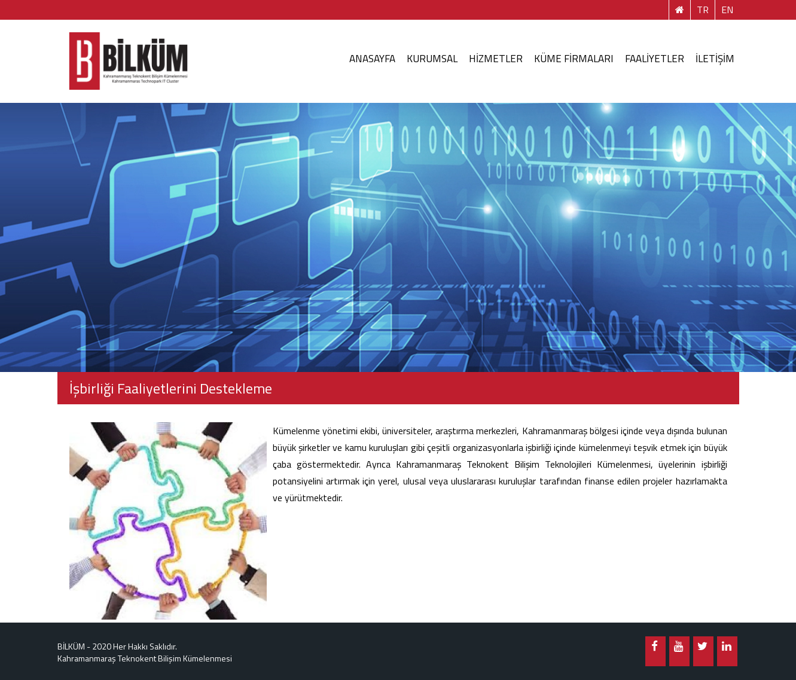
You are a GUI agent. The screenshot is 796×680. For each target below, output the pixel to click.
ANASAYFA (372, 58)
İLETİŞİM (715, 58)
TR (703, 9)
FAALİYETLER (654, 58)
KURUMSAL (432, 58)
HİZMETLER (496, 58)
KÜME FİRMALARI (574, 58)
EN (727, 9)
